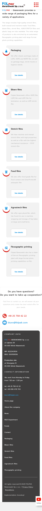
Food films (16, 171)
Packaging (16, 50)
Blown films (16, 89)
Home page (8, 405)
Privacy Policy (27, 491)
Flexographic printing (21, 246)
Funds (6, 430)
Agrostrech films (19, 207)
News (6, 418)
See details (19, 75)
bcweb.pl (20, 499)
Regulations (9, 494)
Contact (7, 437)
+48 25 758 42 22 (17, 320)
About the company (12, 411)
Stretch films (17, 128)
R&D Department (11, 424)
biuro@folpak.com (18, 327)
